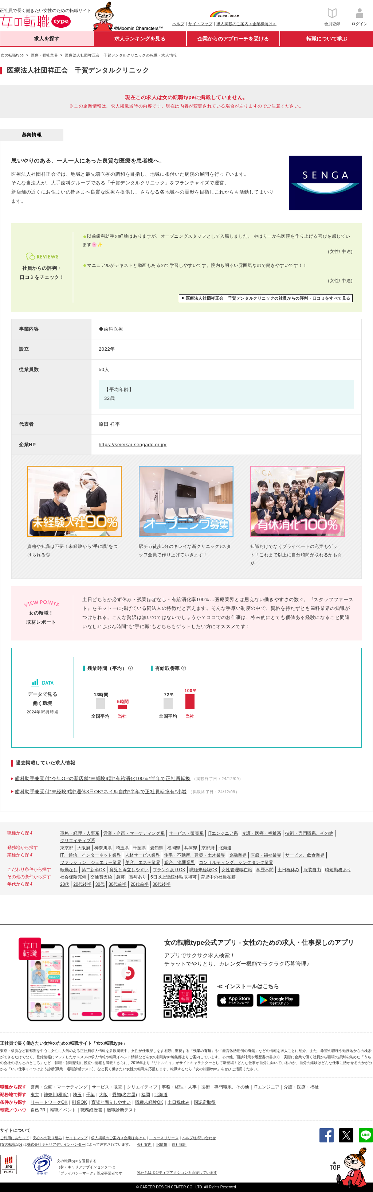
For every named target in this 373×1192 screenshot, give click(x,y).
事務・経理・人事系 (79, 833)
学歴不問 (265, 869)
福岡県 (173, 847)
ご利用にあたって (14, 1138)
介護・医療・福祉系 (261, 833)
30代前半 (117, 884)
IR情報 (161, 1144)
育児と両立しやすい (129, 869)
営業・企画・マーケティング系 (134, 833)
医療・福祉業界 (266, 855)
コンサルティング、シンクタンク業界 (236, 862)
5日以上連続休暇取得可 (173, 877)
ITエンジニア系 (223, 833)
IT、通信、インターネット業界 (90, 855)
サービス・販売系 (186, 833)
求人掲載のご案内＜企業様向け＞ (246, 24)
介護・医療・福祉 (301, 1087)
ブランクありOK (169, 869)
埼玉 (77, 1094)
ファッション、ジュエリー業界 (90, 862)
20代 (64, 884)
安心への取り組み (47, 1138)
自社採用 (179, 1144)
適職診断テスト (122, 1110)
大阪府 (83, 847)
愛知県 (156, 847)
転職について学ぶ (326, 39)
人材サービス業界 (142, 855)
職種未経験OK (203, 869)
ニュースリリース (163, 1138)
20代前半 (139, 884)
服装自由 (312, 869)
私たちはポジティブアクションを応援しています (177, 1172)
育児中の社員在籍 (218, 877)
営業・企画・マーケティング (59, 1087)
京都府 (208, 847)
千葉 (90, 1094)
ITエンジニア (266, 1087)
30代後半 (161, 884)
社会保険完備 (73, 877)
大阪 (103, 1094)
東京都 (66, 847)
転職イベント (63, 1110)
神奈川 (50, 1094)
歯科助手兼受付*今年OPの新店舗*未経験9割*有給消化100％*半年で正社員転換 (103, 778)
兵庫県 (190, 847)
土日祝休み (288, 869)
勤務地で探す (13, 1094)
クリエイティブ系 (77, 840)
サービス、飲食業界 (305, 855)
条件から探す (13, 1102)
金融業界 (238, 855)
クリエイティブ (142, 1087)
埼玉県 (122, 847)
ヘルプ (178, 24)
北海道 (225, 847)
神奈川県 (103, 847)
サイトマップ (200, 24)
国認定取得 (205, 1102)
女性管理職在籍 (236, 869)
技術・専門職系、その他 (309, 833)
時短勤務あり (338, 869)
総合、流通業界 (179, 862)
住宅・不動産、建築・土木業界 (194, 855)
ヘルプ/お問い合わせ (199, 1138)
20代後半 (82, 884)
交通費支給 (101, 877)
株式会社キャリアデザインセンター (56, 1144)
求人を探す (46, 39)
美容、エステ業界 (142, 862)
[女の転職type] (11, 1144)
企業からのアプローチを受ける (233, 39)
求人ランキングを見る (139, 39)
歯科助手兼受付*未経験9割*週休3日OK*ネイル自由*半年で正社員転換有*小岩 (101, 791)
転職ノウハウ (13, 1110)
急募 (120, 877)
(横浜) (62, 1094)
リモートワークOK (49, 1102)
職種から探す (13, 1087)
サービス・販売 (107, 1087)
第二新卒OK (93, 869)
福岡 (145, 1094)
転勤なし (69, 869)
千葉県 (139, 847)
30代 (100, 884)
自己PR (38, 1110)
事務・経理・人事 (179, 1087)
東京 (35, 1094)
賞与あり (137, 877)
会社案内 (144, 1144)
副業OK (79, 1102)
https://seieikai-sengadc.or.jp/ (132, 444)
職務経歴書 (91, 1110)
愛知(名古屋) (124, 1094)
